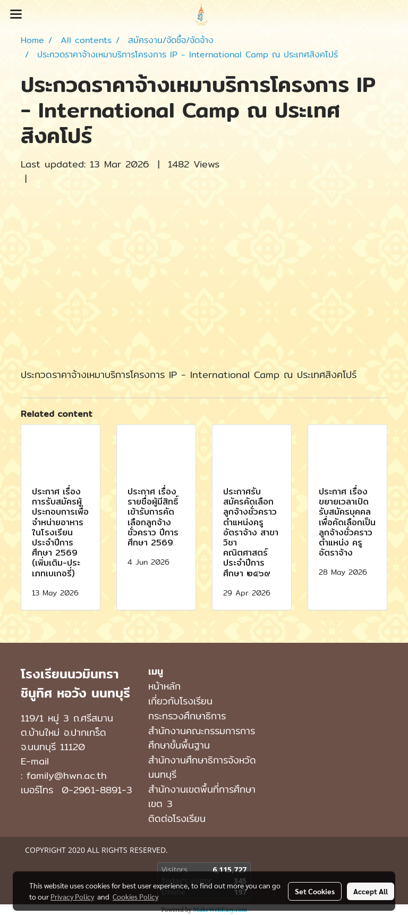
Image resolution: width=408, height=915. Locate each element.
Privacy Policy (72, 896)
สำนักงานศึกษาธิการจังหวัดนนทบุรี (202, 767)
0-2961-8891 (92, 790)
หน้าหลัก (164, 686)
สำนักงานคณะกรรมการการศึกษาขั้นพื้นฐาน (201, 738)
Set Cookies (315, 891)
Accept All (370, 891)
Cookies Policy (135, 896)
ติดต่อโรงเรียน (177, 818)
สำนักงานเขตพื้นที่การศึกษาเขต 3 (202, 796)
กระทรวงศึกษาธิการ (187, 716)
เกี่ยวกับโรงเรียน (180, 701)
